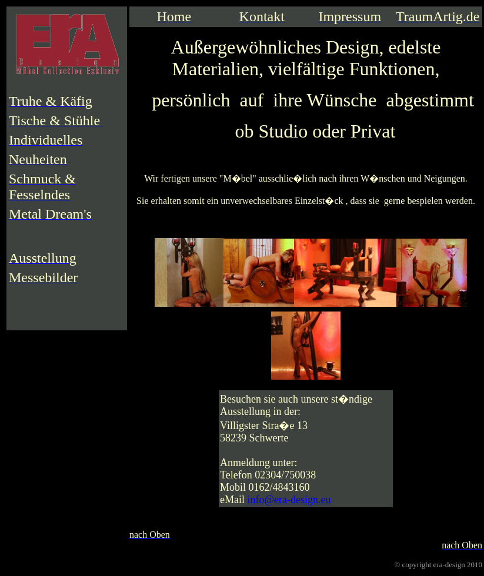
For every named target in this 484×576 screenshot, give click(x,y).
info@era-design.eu (289, 499)
